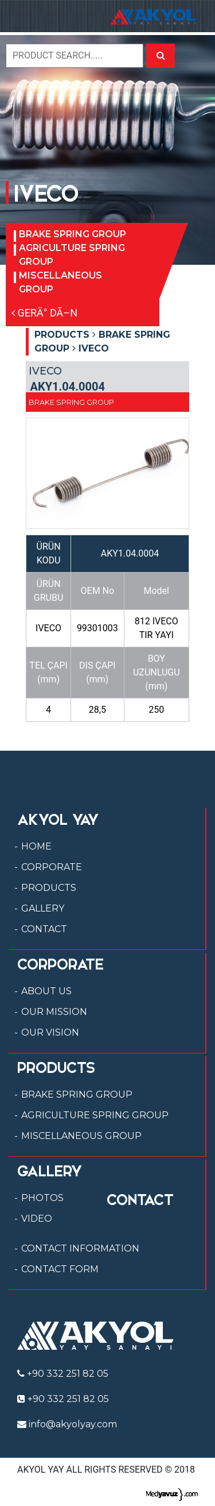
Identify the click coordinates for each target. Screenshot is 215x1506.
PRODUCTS (48, 887)
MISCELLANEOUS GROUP (60, 282)
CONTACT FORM (60, 1269)
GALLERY (42, 908)
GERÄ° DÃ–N (44, 313)
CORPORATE (51, 867)
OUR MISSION (54, 1011)
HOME (36, 846)
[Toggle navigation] (25, 16)
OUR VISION (50, 1032)
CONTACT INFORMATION (80, 1248)
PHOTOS (42, 1197)
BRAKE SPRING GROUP (72, 234)
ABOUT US (46, 991)
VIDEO (36, 1218)
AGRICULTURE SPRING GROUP (72, 254)
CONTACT (44, 929)
